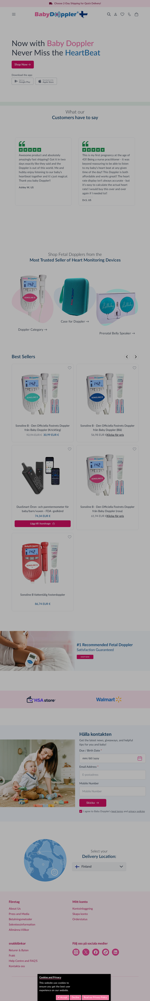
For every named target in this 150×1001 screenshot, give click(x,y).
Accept (63, 997)
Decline (75, 997)
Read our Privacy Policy (95, 997)
